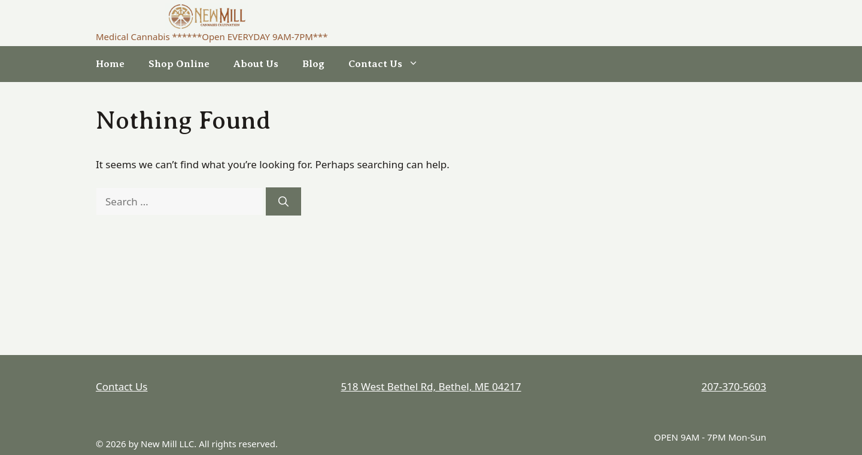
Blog (313, 63)
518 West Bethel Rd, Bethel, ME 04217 (431, 386)
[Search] (283, 201)
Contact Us (389, 64)
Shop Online (179, 63)
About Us (255, 63)
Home (110, 63)
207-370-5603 (734, 386)
